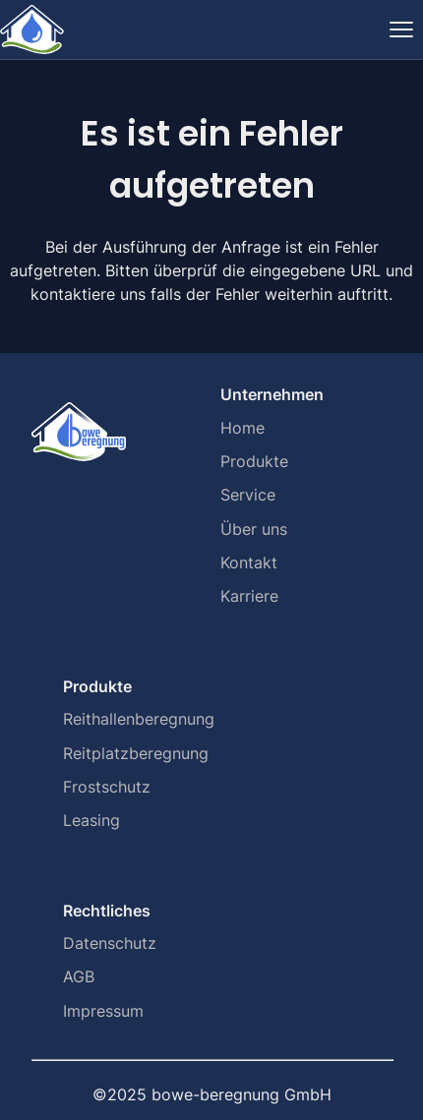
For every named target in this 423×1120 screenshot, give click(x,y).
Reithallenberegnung (138, 719)
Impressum (103, 1011)
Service (247, 494)
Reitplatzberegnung (136, 753)
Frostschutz (107, 786)
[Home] (32, 29)
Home (242, 428)
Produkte (254, 461)
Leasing (91, 820)
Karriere (249, 596)
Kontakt (248, 562)
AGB (78, 976)
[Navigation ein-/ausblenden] (401, 29)
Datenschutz (109, 943)
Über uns (253, 529)
